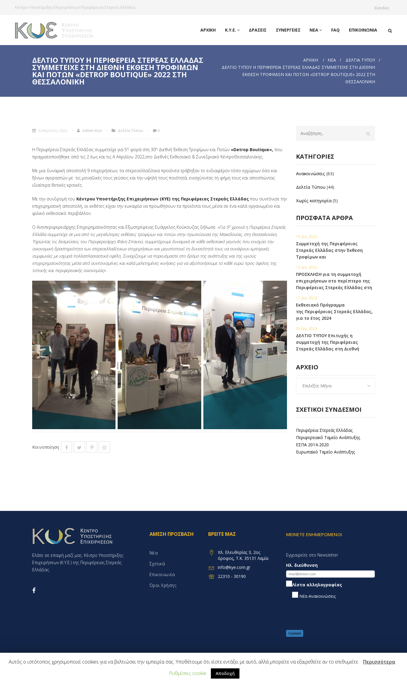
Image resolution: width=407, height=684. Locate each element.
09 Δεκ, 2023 (306, 328)
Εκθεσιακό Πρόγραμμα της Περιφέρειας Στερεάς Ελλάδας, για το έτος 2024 (334, 311)
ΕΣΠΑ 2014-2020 (312, 444)
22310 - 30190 (232, 576)
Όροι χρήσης (163, 585)
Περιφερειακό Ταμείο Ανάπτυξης (328, 437)
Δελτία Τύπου (360, 60)
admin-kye (92, 130)
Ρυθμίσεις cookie (187, 673)
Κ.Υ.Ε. (233, 30)
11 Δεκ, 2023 (306, 298)
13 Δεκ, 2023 (306, 267)
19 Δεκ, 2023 (306, 236)
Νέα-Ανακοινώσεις (314, 595)
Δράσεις (258, 30)
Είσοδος (383, 8)
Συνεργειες (288, 30)
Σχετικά (157, 563)
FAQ (335, 30)
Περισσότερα (379, 661)
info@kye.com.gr (234, 567)
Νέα (316, 30)
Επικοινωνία (363, 30)
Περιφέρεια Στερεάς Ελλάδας (324, 430)
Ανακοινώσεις (310, 173)
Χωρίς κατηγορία (313, 200)
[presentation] (332, 614)
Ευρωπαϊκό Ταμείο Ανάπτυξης (325, 452)
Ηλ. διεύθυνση (302, 565)
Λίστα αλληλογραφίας (314, 585)
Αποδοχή (225, 673)
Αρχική (209, 30)
